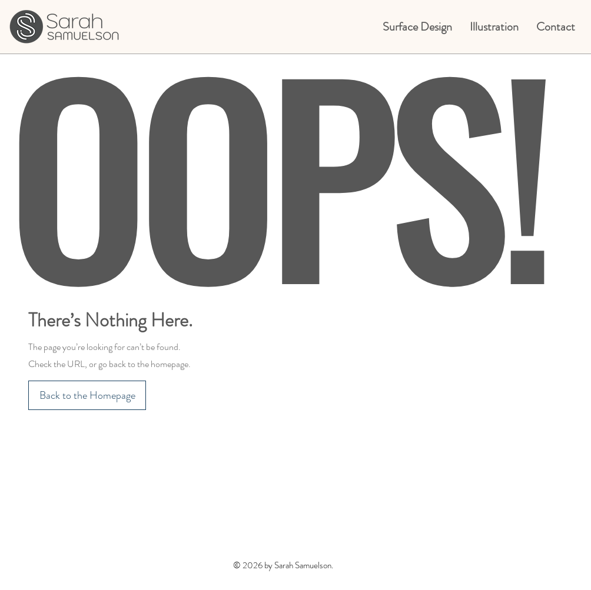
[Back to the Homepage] (87, 395)
